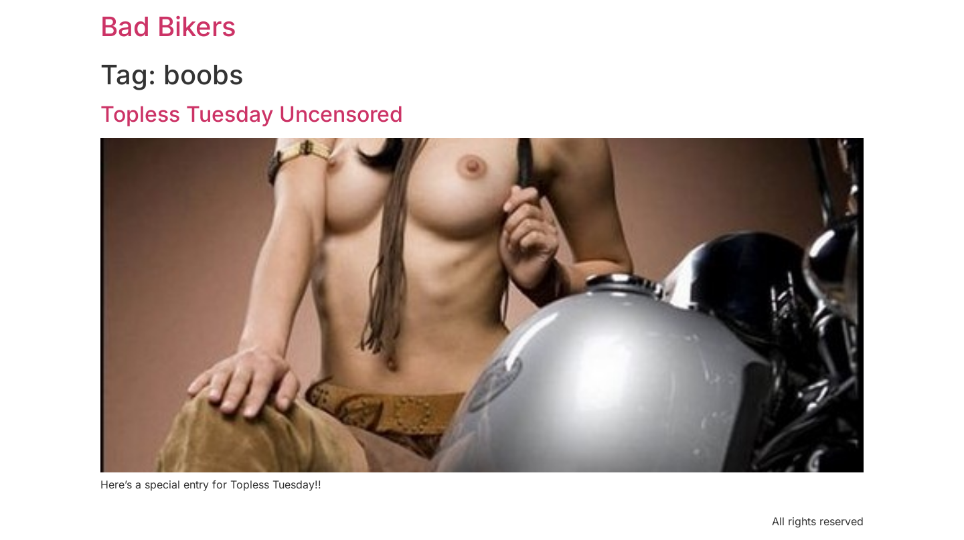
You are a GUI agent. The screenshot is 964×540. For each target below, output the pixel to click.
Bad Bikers (168, 26)
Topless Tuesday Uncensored (251, 114)
